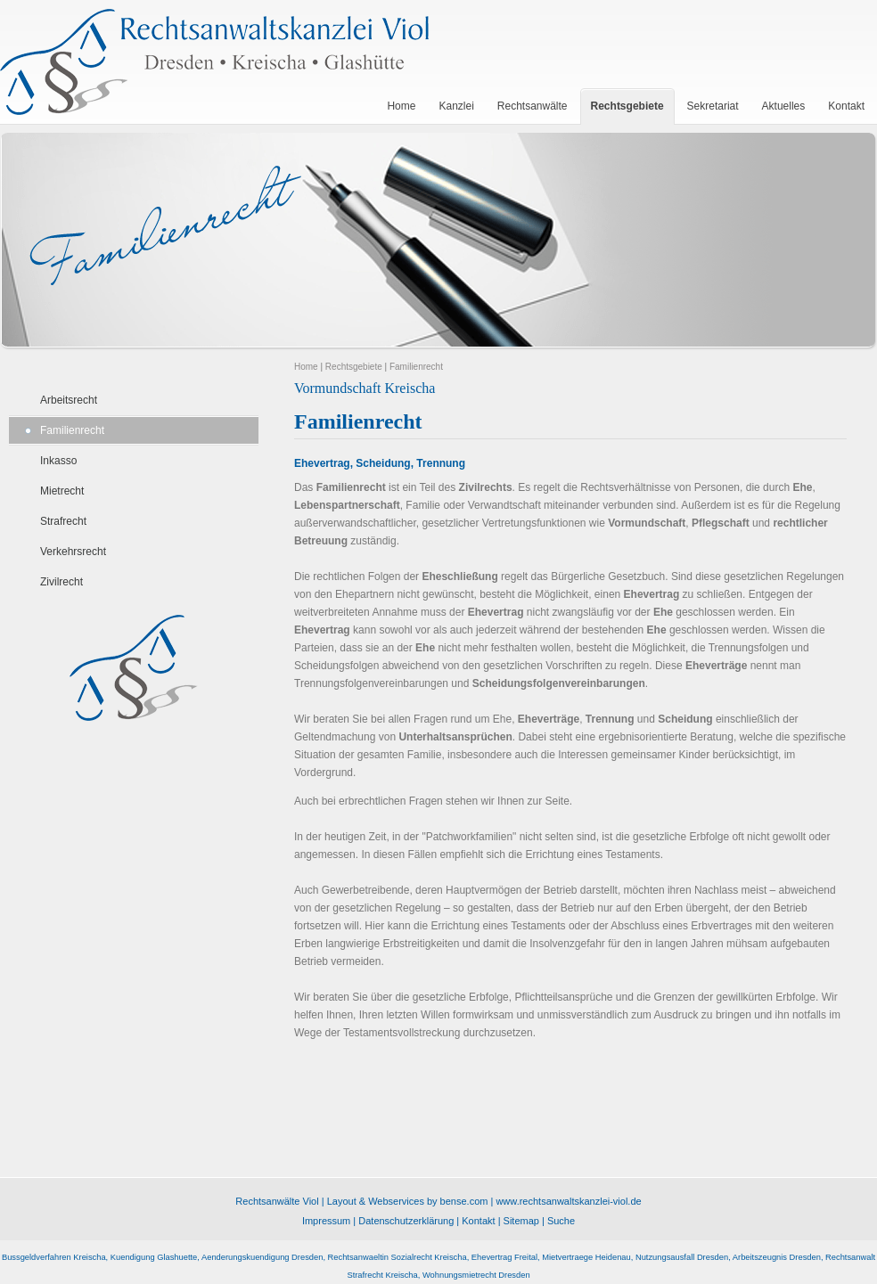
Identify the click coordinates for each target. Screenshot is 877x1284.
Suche (561, 1220)
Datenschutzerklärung (406, 1220)
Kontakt (478, 1220)
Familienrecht (72, 430)
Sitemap (521, 1220)
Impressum (326, 1220)
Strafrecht (63, 521)
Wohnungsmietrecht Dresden (476, 1275)
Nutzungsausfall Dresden (681, 1257)
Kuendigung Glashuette (154, 1257)
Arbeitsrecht (68, 400)
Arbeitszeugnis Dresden (777, 1257)
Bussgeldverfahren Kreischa (54, 1257)
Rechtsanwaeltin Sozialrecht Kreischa (397, 1257)
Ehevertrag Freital (504, 1257)
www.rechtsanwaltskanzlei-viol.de (568, 1201)
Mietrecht (62, 491)
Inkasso (58, 460)
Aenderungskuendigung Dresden (262, 1257)
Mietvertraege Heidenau (586, 1257)
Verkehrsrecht (73, 551)
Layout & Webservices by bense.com (407, 1201)
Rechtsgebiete (353, 367)
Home (306, 367)
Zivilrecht (61, 582)
